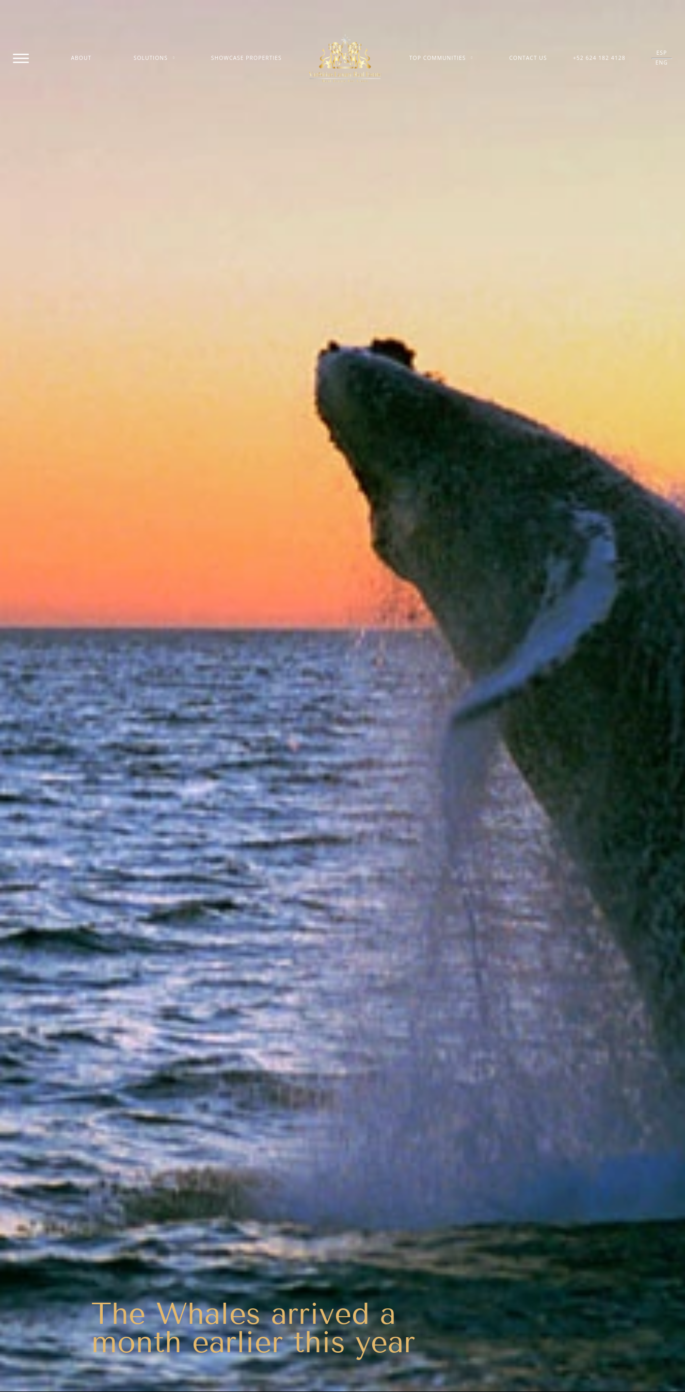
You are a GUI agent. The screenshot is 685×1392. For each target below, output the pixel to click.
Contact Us (528, 57)
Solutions (154, 58)
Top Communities (441, 58)
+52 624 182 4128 (599, 57)
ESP (661, 52)
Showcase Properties (246, 57)
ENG (662, 62)
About (81, 57)
